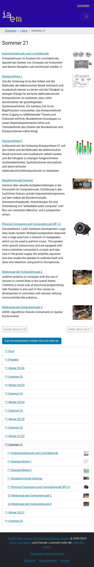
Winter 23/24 (14, 402)
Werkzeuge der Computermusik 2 (22, 272)
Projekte (11, 359)
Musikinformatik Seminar (17, 180)
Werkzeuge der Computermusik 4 (22, 307)
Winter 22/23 (14, 419)
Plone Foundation (20, 542)
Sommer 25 (14, 376)
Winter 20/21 (14, 512)
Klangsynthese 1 (12, 76)
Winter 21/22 (14, 436)
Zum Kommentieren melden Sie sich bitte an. (31, 340)
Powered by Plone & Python (47, 553)
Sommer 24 (14, 393)
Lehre (23, 30)
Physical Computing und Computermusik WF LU (31, 224)
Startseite (10, 30)
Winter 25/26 (14, 368)
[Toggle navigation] (86, 16)
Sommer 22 (14, 427)
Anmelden (83, 5)
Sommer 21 (14, 444)
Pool (9, 351)
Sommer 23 (14, 410)
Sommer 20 (14, 521)
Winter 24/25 (14, 385)
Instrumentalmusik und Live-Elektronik (25, 53)
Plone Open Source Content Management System (39, 538)
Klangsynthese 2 (12, 141)
